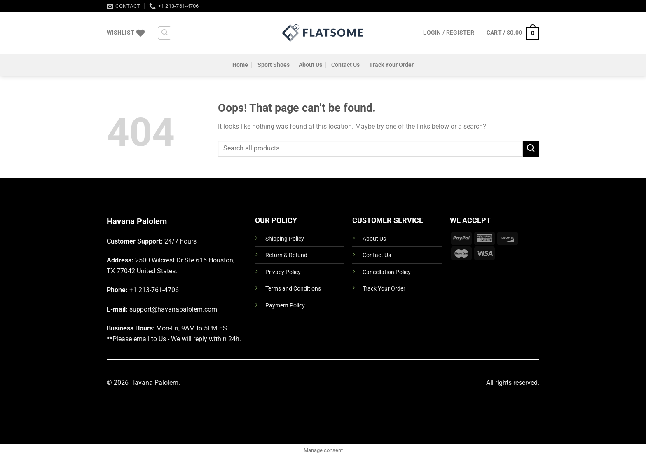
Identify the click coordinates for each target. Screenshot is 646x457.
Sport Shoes (273, 64)
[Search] (164, 33)
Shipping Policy (284, 238)
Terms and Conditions (293, 288)
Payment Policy (285, 305)
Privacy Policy (283, 272)
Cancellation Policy (387, 272)
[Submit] (531, 149)
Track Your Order (391, 64)
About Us (310, 64)
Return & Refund (286, 255)
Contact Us (345, 64)
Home (240, 64)
